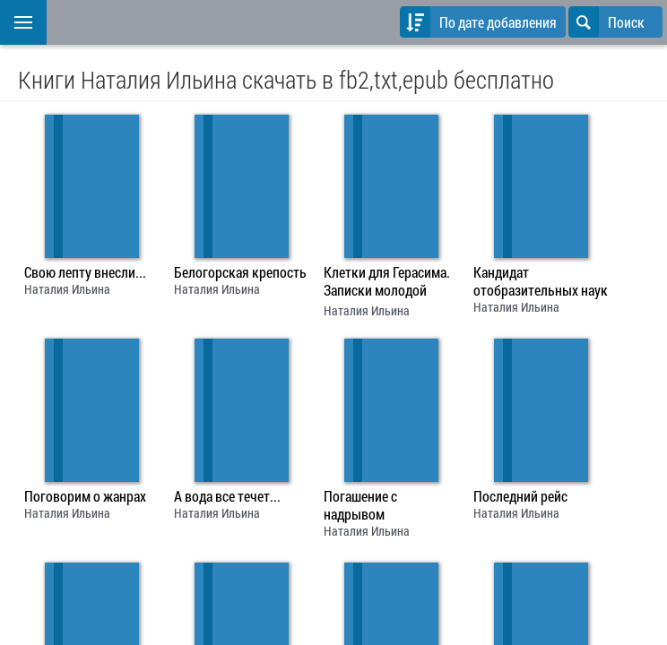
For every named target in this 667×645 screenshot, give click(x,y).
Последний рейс (520, 496)
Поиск (606, 22)
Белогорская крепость (240, 272)
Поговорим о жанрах (85, 496)
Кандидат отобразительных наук (540, 281)
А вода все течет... (227, 496)
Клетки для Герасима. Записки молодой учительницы (387, 283)
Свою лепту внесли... (85, 272)
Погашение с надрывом (360, 505)
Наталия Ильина (67, 288)
